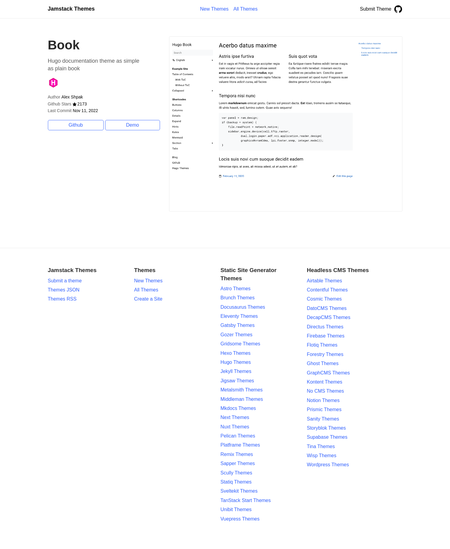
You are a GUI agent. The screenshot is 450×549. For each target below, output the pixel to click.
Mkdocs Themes (238, 408)
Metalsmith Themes (242, 389)
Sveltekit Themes (239, 491)
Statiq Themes (236, 481)
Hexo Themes (236, 353)
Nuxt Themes (235, 426)
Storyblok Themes (326, 428)
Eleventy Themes (239, 316)
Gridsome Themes (240, 343)
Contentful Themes (327, 289)
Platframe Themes (240, 445)
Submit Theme (376, 9)
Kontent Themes (324, 381)
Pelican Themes (238, 435)
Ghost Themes (323, 363)
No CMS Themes (325, 391)
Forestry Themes (325, 354)
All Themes (146, 289)
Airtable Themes (324, 280)
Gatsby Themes (238, 325)
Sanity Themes (323, 418)
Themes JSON (64, 289)
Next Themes (235, 417)
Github (75, 125)
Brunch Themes (238, 297)
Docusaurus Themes (243, 307)
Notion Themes (323, 400)
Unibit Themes (236, 509)
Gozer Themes (237, 334)
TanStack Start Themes (246, 500)
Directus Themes (325, 326)
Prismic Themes (324, 409)
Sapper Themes (238, 463)
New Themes (148, 280)
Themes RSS (62, 298)
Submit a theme (65, 280)
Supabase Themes (327, 437)
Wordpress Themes (328, 464)
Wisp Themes (322, 455)
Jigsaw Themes (237, 380)
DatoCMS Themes (327, 308)
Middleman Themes (242, 399)
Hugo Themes (236, 362)
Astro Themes (236, 288)
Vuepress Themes (240, 518)
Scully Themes (236, 472)
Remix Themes (237, 454)
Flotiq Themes (322, 345)
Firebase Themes (326, 335)
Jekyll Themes (236, 371)
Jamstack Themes (71, 9)
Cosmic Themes (324, 298)
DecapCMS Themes (329, 317)
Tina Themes (321, 446)
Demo (132, 125)
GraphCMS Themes (328, 372)
